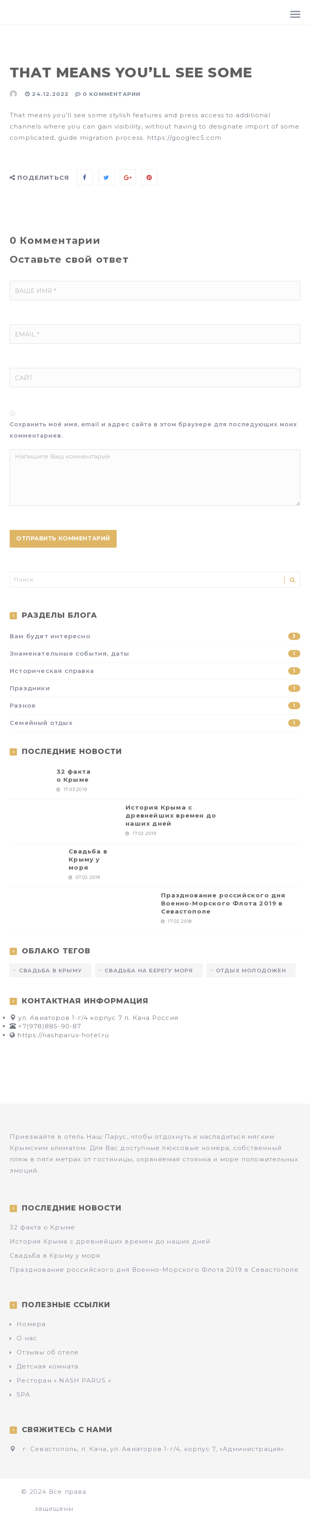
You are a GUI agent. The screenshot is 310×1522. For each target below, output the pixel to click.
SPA (23, 1394)
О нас (27, 1338)
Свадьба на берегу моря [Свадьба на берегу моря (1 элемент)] (149, 970)
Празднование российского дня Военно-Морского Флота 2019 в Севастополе (223, 903)
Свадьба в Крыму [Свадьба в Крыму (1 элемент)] (50, 970)
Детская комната (47, 1366)
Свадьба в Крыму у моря (88, 859)
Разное (155, 705)
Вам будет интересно (155, 636)
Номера (31, 1324)
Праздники (155, 688)
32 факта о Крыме (74, 775)
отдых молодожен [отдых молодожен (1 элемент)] (251, 970)
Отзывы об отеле (48, 1352)
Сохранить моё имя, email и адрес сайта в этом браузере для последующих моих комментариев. (153, 430)
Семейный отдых (155, 723)
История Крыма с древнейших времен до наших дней (171, 815)
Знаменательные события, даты (155, 653)
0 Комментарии (112, 94)
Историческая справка (155, 671)
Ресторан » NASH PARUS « (64, 1380)
